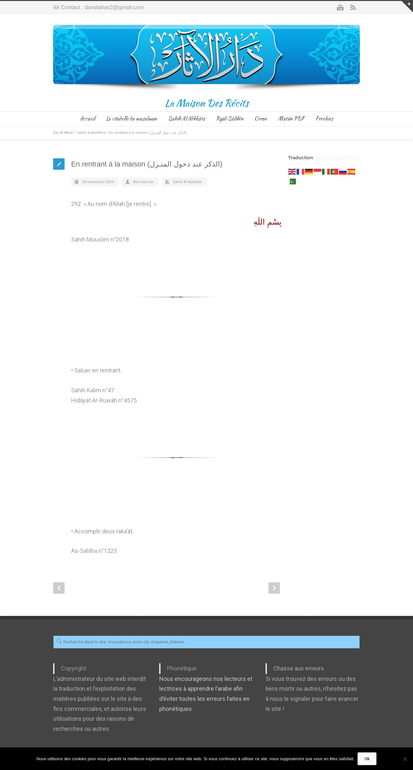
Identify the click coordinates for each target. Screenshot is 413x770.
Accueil (87, 118)
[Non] (405, 759)
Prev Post (59, 588)
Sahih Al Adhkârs (186, 118)
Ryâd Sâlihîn (229, 118)
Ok (367, 758)
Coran (260, 118)
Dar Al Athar (63, 133)
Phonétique (182, 668)
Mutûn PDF (291, 118)
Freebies (324, 118)
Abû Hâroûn (143, 182)
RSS (353, 7)
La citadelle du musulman (131, 118)
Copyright (73, 668)
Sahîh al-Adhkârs (91, 133)
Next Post (274, 588)
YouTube (340, 7)
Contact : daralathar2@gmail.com (102, 7)
